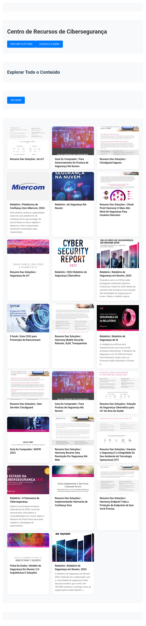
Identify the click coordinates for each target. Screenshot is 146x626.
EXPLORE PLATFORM (21, 44)
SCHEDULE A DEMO (49, 44)
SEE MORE (16, 100)
